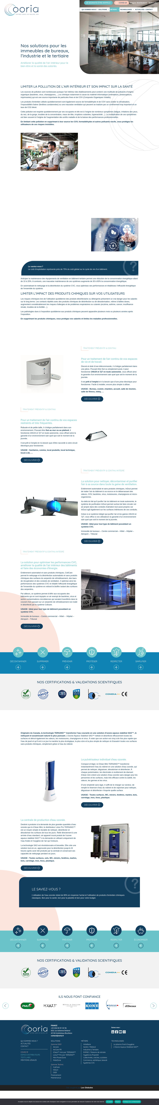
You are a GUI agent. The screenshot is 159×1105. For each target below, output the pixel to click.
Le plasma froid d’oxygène (124, 1044)
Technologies (127, 9)
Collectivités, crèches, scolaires (95, 1057)
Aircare (56, 1047)
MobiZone (57, 1060)
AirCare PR (57, 1050)
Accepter (109, 1101)
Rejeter (117, 1101)
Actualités (139, 9)
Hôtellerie (87, 1044)
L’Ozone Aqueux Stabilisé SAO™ (126, 1047)
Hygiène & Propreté (91, 1055)
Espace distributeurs (138, 3)
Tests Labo (153, 3)
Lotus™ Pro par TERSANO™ (64, 1055)
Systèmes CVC (89, 1063)
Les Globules (87, 1088)
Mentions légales (29, 1060)
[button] (5, 1005)
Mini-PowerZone (59, 1057)
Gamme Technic (57, 1064)
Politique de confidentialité (131, 1101)
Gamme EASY (56, 1044)
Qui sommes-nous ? (89, 9)
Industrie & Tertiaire (90, 1050)
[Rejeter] (156, 1102)
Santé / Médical (89, 1047)
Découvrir (92, 399)
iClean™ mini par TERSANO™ (64, 1052)
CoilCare (56, 1067)
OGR (55, 1072)
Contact (149, 9)
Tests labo (25, 1057)
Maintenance (56, 1078)
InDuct (55, 1070)
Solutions (103, 9)
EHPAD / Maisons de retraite (94, 1052)
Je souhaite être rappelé (98, 3)
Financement (56, 1075)
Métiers (114, 9)
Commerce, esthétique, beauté (95, 1060)
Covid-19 (121, 3)
